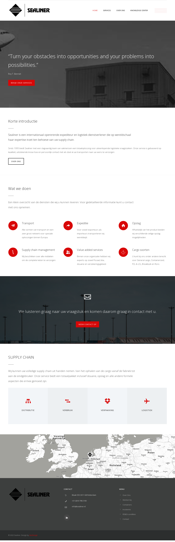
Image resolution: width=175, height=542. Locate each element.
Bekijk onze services (21, 83)
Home (95, 10)
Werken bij (127, 500)
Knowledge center (139, 10)
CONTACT (161, 10)
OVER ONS (16, 161)
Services (107, 10)
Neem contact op (87, 324)
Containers (127, 504)
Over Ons (120, 10)
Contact (126, 519)
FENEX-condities (129, 514)
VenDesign (33, 535)
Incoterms (127, 509)
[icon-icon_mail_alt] (87, 296)
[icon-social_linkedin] (67, 517)
